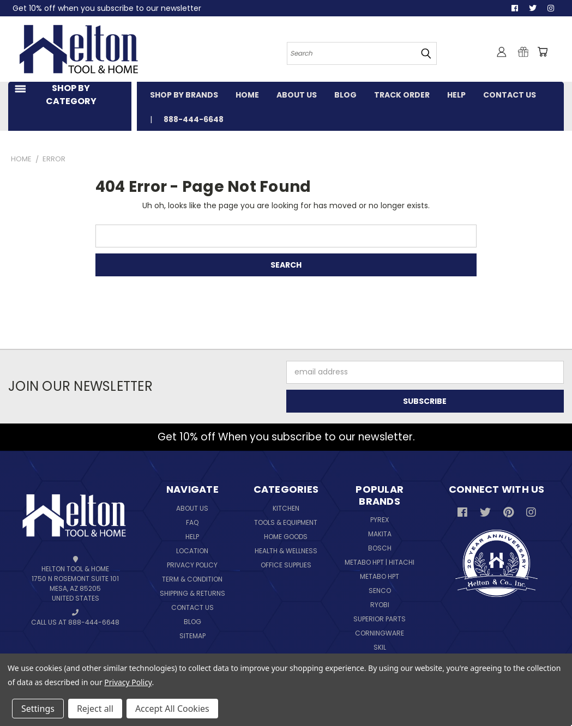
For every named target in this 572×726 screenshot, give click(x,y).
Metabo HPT (379, 576)
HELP (456, 94)
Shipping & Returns (192, 593)
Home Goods (286, 536)
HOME (247, 94)
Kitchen (286, 508)
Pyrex (379, 519)
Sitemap (192, 635)
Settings (38, 709)
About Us (192, 508)
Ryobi (379, 604)
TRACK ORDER (402, 94)
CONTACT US (509, 94)
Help (192, 536)
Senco (380, 590)
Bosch (380, 548)
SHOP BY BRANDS (184, 94)
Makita (380, 534)
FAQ (192, 522)
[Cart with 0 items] (542, 51)
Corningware (379, 633)
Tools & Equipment (285, 522)
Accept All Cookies (172, 709)
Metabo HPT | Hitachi (379, 562)
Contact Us (192, 607)
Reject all (95, 709)
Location (192, 550)
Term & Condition (192, 579)
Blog (192, 621)
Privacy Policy (192, 565)
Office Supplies (286, 565)
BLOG (345, 94)
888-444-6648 (194, 119)
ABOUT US (296, 94)
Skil (380, 647)
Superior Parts (379, 619)
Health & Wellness (286, 550)
